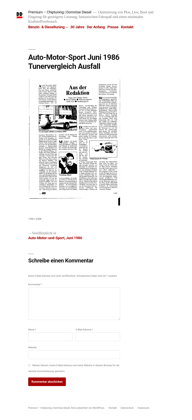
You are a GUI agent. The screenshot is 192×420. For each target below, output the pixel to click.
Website (32, 347)
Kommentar (35, 284)
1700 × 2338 (34, 219)
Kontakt (127, 27)
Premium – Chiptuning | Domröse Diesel (59, 12)
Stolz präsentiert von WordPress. (88, 407)
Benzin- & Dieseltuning (46, 27)
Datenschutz (127, 407)
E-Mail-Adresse (84, 329)
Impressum (143, 407)
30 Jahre (77, 27)
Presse (112, 27)
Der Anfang (96, 27)
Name (32, 329)
